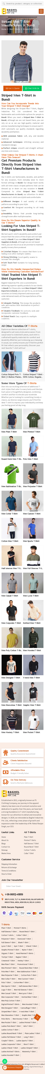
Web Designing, (23, 1067)
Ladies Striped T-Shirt (29, 1048)
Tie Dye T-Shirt (7, 957)
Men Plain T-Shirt (9, 434)
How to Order (6, 874)
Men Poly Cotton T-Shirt (11, 652)
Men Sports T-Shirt (31, 543)
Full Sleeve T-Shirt (8, 942)
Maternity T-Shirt (29, 1051)
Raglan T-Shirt (21, 957)
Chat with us (32, 88)
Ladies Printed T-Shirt (27, 1022)
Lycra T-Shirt (6, 946)
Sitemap (4, 850)
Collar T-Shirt (29, 853)
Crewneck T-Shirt (8, 961)
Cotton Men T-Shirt (9, 543)
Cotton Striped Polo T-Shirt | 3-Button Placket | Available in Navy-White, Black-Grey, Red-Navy (11, 377)
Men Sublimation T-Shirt (11, 488)
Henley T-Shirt (23, 961)
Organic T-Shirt (7, 953)
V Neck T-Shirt (31, 946)
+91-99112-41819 (14, 894)
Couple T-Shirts (7, 1041)
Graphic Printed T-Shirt (10, 950)
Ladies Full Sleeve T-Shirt (11, 1037)
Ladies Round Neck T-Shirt (11, 1033)
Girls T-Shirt (28, 1026)
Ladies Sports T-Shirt (24, 1041)
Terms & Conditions (8, 871)
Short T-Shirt (29, 1044)
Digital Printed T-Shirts (10, 1004)
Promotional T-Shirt (25, 964)
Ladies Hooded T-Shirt (10, 1055)
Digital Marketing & (36, 1067)
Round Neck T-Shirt (31, 847)
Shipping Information (9, 864)
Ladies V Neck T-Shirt (9, 1048)
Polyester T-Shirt (8, 939)
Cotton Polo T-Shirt (28, 975)
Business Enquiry (12, 1068)
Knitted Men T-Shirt (31, 625)
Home (3, 29)
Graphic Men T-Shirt (32, 707)
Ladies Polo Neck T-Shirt (11, 1026)
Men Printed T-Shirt (31, 434)
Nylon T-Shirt (27, 950)
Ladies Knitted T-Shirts (10, 1051)
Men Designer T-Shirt (10, 680)
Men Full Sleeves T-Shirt (33, 570)
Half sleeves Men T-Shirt (11, 570)
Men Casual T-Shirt (9, 598)
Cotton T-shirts (30, 850)
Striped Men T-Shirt (9, 1011)
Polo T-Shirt (6, 982)
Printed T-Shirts (30, 840)
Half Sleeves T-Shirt (31, 843)
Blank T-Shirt (23, 942)
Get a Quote (13, 88)
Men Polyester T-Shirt (32, 488)
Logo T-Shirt (6, 990)
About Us (5, 840)
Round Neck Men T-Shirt (11, 461)
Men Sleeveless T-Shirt (11, 707)
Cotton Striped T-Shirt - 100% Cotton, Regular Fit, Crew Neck (33, 377)
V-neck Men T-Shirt (31, 680)
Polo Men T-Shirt (30, 461)
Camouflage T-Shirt (28, 1008)
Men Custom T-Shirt (31, 516)
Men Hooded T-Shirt (32, 652)
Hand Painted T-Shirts (24, 953)
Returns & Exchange (9, 867)
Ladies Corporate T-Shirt (11, 1044)
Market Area (6, 853)
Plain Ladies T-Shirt (32, 1033)
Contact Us (5, 847)
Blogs (3, 843)
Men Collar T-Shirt (9, 516)
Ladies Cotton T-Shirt (9, 1030)
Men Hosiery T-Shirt (10, 734)
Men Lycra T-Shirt (31, 598)
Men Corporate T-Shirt (11, 625)
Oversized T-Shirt (24, 939)
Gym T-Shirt (18, 946)
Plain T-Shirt (28, 837)
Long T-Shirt (28, 1037)
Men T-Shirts (14, 29)
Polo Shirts (5, 1019)
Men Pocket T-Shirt (31, 734)
